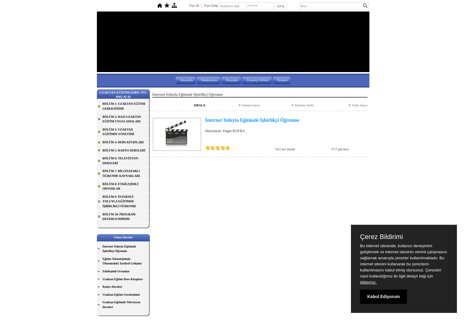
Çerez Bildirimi (381, 237)
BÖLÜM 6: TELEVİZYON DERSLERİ (120, 161)
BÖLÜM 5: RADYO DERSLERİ (124, 150)
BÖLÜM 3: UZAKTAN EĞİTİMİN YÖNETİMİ (118, 132)
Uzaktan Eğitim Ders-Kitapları (123, 279)
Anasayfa (186, 80)
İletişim (282, 80)
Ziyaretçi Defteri (257, 80)
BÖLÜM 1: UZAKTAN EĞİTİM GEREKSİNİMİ (124, 106)
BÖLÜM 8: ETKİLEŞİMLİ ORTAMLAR (121, 186)
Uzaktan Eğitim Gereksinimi (121, 294)
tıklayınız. (368, 282)
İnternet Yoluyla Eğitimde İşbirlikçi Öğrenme (119, 249)
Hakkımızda (209, 80)
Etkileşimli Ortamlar (116, 271)
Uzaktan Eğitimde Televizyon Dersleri (121, 304)
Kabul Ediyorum (383, 296)
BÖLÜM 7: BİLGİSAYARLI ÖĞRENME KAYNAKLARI (121, 173)
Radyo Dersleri (112, 286)
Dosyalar (232, 80)
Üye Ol (194, 5)
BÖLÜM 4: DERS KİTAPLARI (123, 142)
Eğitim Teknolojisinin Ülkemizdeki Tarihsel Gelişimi (122, 261)
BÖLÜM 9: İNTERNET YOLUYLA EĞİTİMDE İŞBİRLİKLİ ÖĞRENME (119, 201)
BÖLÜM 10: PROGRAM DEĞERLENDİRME (119, 217)
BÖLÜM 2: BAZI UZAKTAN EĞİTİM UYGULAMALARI (122, 119)
